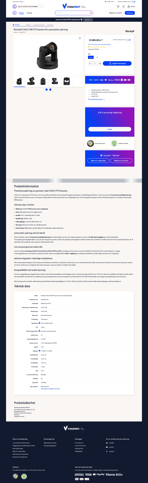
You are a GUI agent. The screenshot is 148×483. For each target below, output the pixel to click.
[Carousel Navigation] (48, 89)
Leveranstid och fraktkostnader (21, 443)
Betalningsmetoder (18, 448)
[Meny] (14, 13)
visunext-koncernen (80, 445)
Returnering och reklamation (20, 454)
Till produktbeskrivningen (96, 99)
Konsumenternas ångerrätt (20, 457)
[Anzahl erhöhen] (100, 63)
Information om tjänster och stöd (50, 389)
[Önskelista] (118, 7)
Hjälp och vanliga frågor (19, 451)
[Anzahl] (95, 63)
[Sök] (91, 13)
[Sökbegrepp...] (72, 13)
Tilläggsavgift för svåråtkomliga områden (24, 445)
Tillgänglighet (78, 451)
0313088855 (35, 6)
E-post (110, 129)
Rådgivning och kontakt (50, 443)
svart (90, 57)
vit (97, 57)
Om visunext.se (79, 443)
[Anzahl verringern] (90, 63)
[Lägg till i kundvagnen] (117, 63)
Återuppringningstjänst (50, 445)
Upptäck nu (88, 20)
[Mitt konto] (123, 7)
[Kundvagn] (131, 6)
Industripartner (79, 448)
